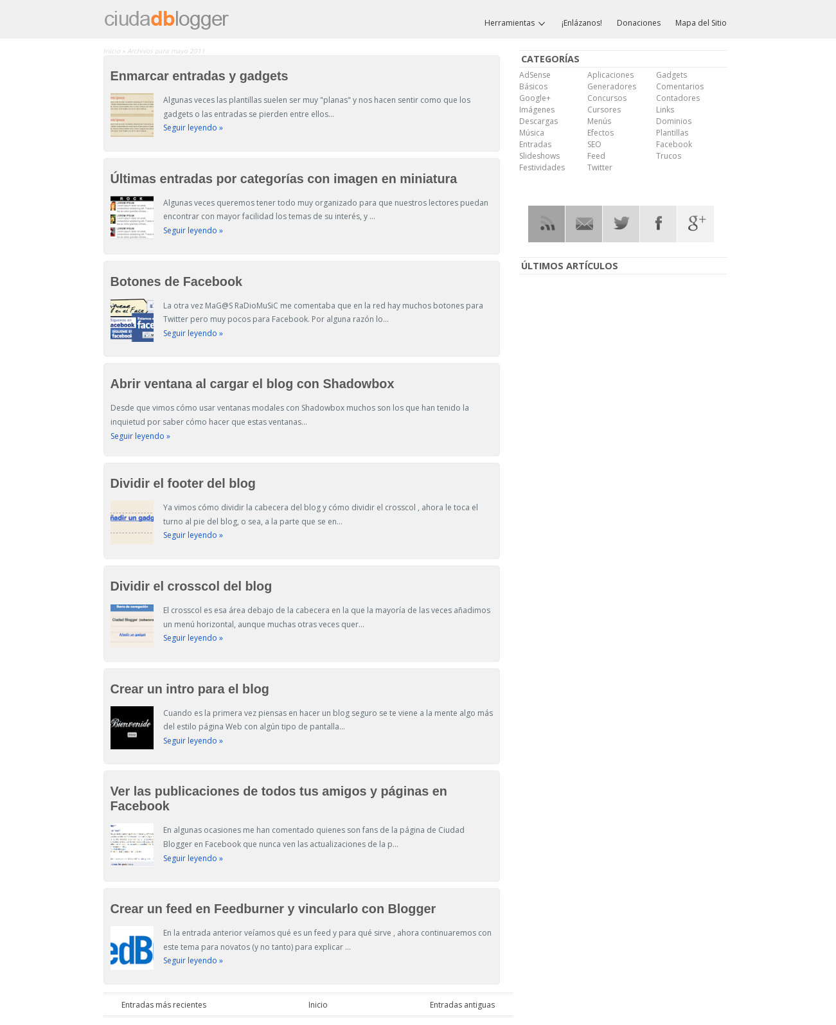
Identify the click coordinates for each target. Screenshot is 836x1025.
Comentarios (680, 86)
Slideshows (539, 155)
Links (665, 109)
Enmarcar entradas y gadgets (200, 76)
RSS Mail (583, 224)
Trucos (668, 155)
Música (531, 132)
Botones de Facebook (177, 281)
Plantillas (672, 132)
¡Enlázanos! (582, 22)
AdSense (535, 74)
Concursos (607, 98)
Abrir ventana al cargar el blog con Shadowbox (253, 384)
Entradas (535, 144)
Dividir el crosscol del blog (191, 586)
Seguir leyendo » (193, 127)
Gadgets (671, 74)
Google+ (535, 98)
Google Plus (695, 224)
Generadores (611, 86)
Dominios (673, 121)
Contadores (678, 98)
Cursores (604, 109)
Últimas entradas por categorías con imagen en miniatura (284, 179)
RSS (546, 224)
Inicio (112, 50)
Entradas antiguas (462, 1004)
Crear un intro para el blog (190, 689)
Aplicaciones (610, 74)
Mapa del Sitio (701, 22)
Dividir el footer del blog (183, 483)
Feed (596, 155)
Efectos (600, 132)
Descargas (538, 121)
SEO (594, 144)
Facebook (674, 144)
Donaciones (639, 22)
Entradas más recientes (163, 1004)
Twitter (599, 167)
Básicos (533, 86)
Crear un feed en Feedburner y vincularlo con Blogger (273, 909)
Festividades (542, 167)
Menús (599, 121)
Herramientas (516, 23)
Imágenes (537, 109)
